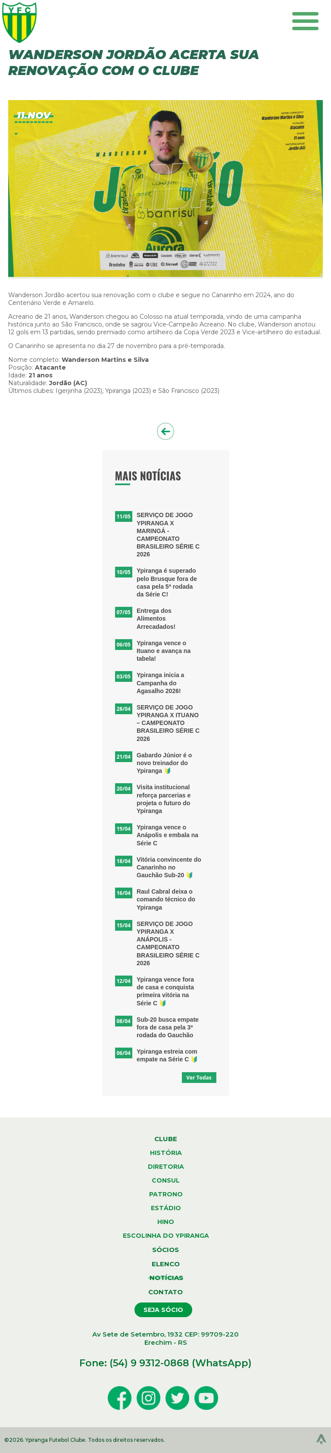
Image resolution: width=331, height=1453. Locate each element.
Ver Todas (199, 1077)
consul (166, 1180)
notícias (166, 1278)
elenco (166, 1264)
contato (165, 1292)
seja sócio (163, 1310)
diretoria (166, 1167)
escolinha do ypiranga (166, 1236)
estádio (166, 1208)
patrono (166, 1194)
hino (165, 1222)
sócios (165, 1250)
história (166, 1153)
